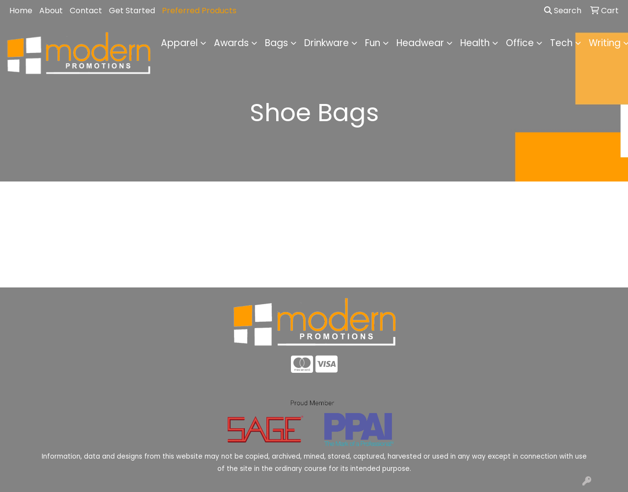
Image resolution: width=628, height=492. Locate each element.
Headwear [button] (420, 43)
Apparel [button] (179, 43)
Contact (86, 10)
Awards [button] (231, 43)
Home (20, 10)
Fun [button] (372, 43)
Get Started (132, 10)
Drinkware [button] (326, 43)
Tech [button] (561, 43)
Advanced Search (549, 272)
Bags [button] (276, 43)
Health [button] (475, 43)
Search (562, 10)
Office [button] (520, 43)
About (51, 10)
